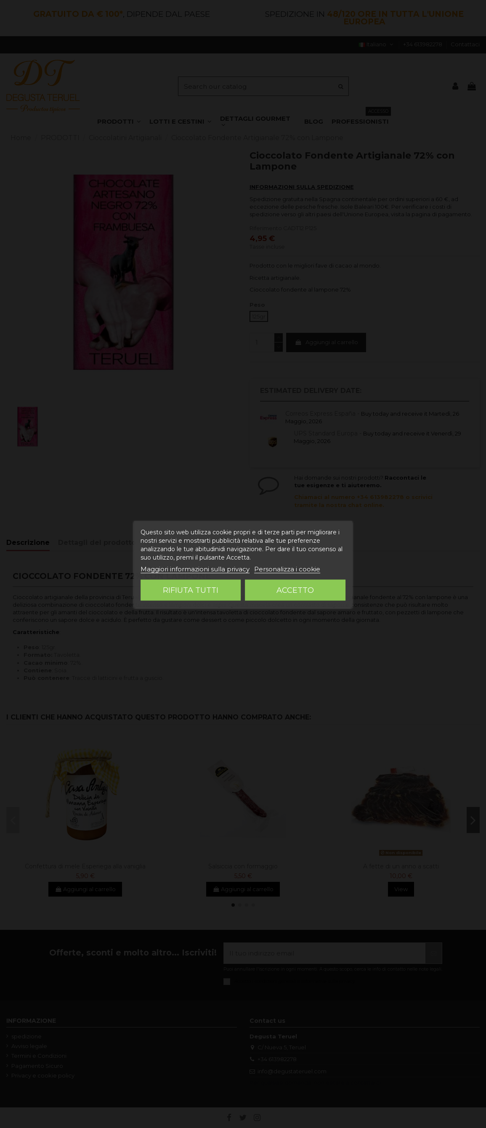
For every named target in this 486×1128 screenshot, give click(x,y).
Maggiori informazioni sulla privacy (195, 569)
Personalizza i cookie (287, 569)
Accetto (295, 590)
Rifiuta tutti (190, 590)
